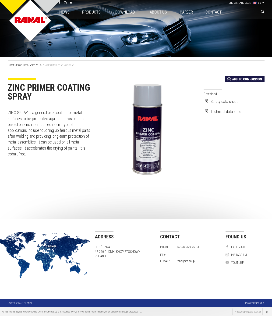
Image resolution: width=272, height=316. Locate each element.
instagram (236, 255)
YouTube (235, 263)
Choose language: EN (246, 2)
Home (11, 65)
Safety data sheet (221, 101)
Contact (213, 12)
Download (125, 12)
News (64, 12)
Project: (255, 303)
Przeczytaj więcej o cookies (247, 311)
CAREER (186, 12)
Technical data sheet (223, 111)
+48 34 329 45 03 (188, 247)
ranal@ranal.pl (186, 261)
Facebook (236, 247)
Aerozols (35, 65)
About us (158, 12)
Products (91, 12)
